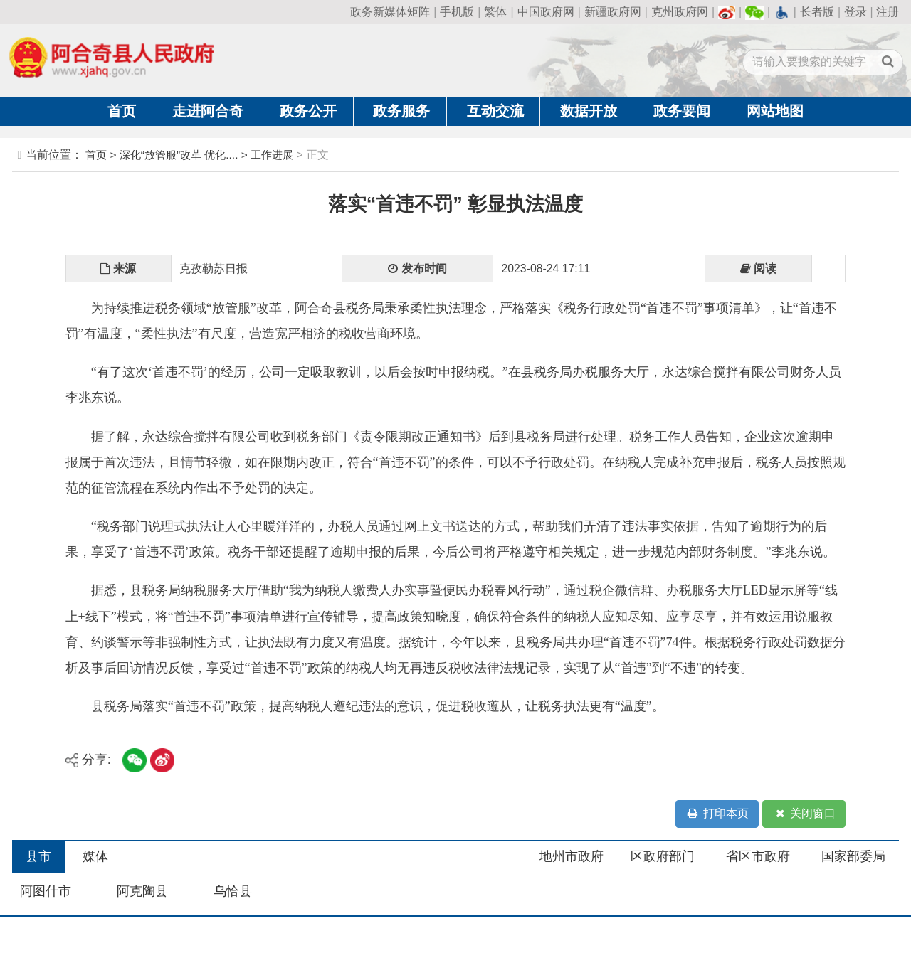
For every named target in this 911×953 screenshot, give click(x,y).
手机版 (457, 12)
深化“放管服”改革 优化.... (179, 155)
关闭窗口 (804, 814)
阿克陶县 (142, 891)
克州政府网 (679, 12)
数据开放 (588, 111)
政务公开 (308, 111)
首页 (121, 111)
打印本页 (716, 814)
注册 (887, 12)
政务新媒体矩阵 (390, 12)
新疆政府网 (612, 12)
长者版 (817, 12)
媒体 (95, 856)
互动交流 (495, 111)
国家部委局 (853, 856)
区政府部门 (663, 856)
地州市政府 (571, 856)
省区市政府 (758, 856)
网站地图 (775, 111)
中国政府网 (545, 12)
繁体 (495, 12)
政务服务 (401, 111)
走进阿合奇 (207, 111)
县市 (38, 856)
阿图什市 (45, 891)
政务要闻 (681, 111)
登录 (855, 12)
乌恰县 (233, 891)
